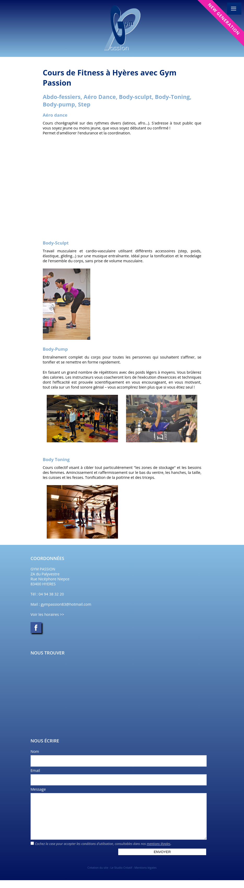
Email (35, 770)
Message (38, 789)
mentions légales (158, 851)
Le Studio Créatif (121, 875)
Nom (35, 751)
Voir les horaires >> (47, 614)
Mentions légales (145, 875)
